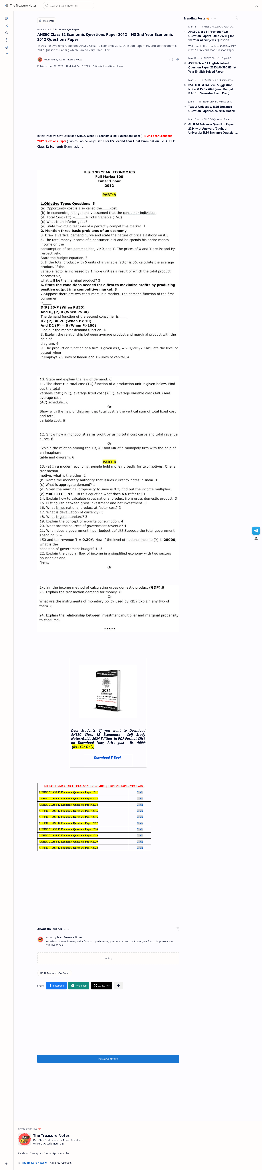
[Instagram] (37, 1153)
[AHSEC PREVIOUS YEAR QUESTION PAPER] (226, 26)
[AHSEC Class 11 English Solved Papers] (225, 58)
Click (140, 792)
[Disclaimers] (6, 40)
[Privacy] (6, 32)
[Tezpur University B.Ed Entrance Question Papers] (228, 101)
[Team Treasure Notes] (63, 59)
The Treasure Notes (23, 5)
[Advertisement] (108, 100)
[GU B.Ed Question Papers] (218, 119)
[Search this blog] (68, 5)
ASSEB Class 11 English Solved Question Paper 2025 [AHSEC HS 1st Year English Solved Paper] (212, 67)
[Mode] (256, 5)
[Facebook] (23, 1153)
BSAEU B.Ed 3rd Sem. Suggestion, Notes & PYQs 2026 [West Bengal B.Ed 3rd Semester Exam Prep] (210, 89)
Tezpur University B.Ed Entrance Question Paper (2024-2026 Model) (211, 109)
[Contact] (6, 25)
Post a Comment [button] (108, 1058)
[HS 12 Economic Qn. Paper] (54, 973)
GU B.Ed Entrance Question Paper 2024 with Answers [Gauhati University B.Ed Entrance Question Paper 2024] (211, 128)
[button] (6, 5)
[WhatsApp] (51, 1153)
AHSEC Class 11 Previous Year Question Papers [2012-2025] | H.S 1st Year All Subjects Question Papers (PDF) (211, 36)
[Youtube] (64, 1153)
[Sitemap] (6, 47)
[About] (6, 18)
